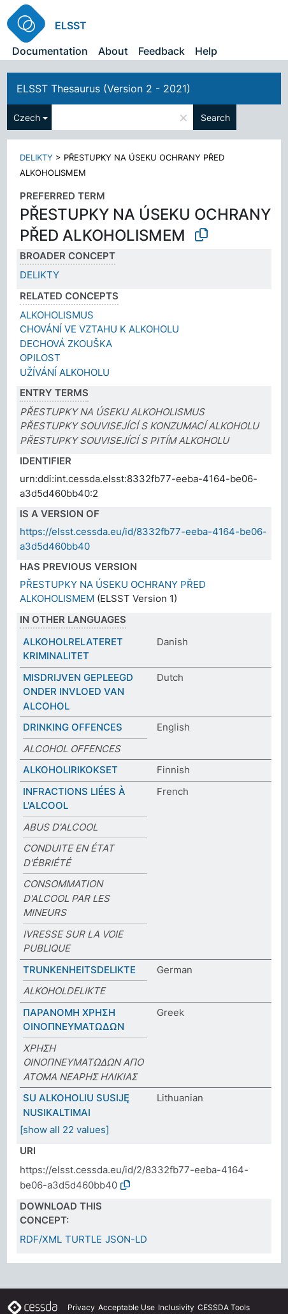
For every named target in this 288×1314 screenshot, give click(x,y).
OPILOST (40, 358)
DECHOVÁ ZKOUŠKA (66, 344)
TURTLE (83, 1239)
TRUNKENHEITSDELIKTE (79, 970)
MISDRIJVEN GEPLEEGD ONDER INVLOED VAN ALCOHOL (78, 691)
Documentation (50, 51)
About (113, 51)
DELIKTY (36, 157)
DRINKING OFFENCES (72, 727)
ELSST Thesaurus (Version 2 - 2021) (104, 88)
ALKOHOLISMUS (57, 315)
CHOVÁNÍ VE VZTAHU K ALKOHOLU (99, 329)
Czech (26, 117)
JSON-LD (126, 1239)
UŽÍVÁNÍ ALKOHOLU (65, 372)
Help (206, 51)
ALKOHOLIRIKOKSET (70, 770)
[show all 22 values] (64, 1130)
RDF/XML (41, 1239)
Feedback (161, 51)
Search (215, 117)
